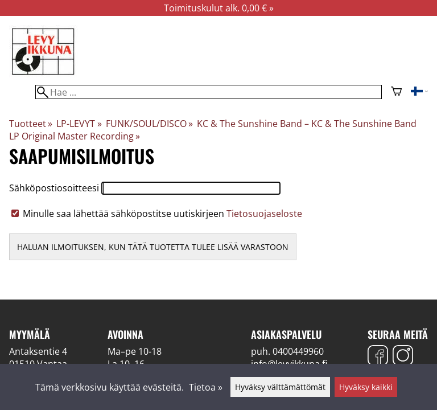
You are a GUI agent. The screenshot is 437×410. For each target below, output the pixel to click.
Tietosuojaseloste (264, 213)
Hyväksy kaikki (366, 387)
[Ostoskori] (396, 92)
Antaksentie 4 (38, 351)
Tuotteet (30, 123)
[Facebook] (378, 356)
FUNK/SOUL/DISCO (149, 123)
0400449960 (298, 351)
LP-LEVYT (78, 123)
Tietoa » (205, 387)
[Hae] (208, 92)
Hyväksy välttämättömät (280, 387)
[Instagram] (403, 356)
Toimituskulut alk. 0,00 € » (219, 8)
